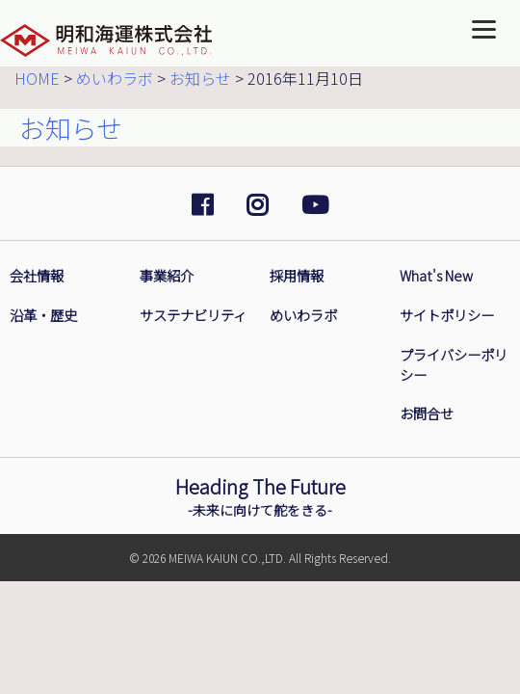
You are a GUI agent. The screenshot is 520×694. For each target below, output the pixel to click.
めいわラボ (303, 315)
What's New (436, 275)
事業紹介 (167, 275)
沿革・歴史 (43, 315)
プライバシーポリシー (453, 364)
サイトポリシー (447, 315)
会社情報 (37, 275)
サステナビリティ (193, 315)
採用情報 (297, 275)
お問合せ (427, 414)
